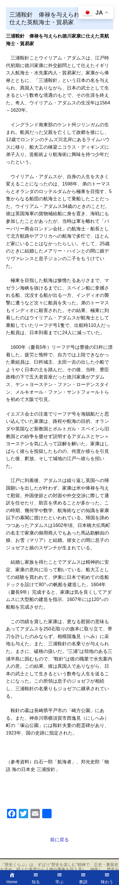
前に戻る (59, 839)
